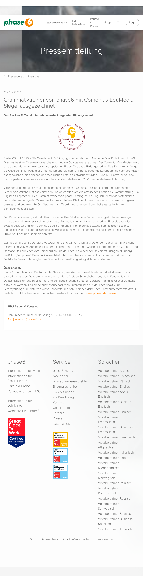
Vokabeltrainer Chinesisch (116, 376)
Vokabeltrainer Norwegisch (108, 475)
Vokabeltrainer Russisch (115, 498)
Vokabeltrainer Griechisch (116, 437)
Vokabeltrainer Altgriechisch (108, 444)
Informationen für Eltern (24, 370)
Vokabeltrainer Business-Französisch (115, 429)
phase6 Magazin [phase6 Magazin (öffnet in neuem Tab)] (64, 370)
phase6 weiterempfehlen (70, 381)
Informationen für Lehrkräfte (20, 403)
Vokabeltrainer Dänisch (114, 381)
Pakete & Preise (94, 22)
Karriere (58, 413)
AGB (32, 539)
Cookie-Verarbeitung (78, 539)
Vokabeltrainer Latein (113, 457)
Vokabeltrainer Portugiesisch (108, 490)
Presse (57, 418)
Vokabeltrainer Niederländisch (109, 465)
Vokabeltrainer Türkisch (115, 529)
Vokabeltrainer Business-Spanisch (115, 521)
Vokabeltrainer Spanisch (115, 513)
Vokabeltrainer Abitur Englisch (113, 394)
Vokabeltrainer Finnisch (115, 411)
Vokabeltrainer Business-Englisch (115, 404)
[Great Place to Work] (16, 433)
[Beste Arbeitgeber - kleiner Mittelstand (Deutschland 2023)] (72, 472)
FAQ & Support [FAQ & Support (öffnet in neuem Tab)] (63, 392)
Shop (107, 22)
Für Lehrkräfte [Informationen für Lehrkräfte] (78, 22)
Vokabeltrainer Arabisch (115, 370)
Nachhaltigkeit (63, 423)
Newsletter (60, 376)
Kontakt (58, 402)
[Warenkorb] (118, 22)
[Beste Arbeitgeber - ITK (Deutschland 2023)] (72, 455)
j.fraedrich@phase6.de (24, 319)
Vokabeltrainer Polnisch (115, 483)
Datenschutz (49, 539)
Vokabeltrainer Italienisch (116, 452)
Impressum (105, 539)
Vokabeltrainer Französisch (108, 419)
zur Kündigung (63, 397)
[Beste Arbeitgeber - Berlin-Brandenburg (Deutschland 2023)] (72, 439)
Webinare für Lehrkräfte (24, 410)
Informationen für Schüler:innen (20, 378)
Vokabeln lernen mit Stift (25, 391)
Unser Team (61, 407)
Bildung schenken (66, 386)
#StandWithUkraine (56, 22)
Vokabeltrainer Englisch (115, 386)
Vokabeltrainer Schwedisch (108, 506)
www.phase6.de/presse (101, 293)
